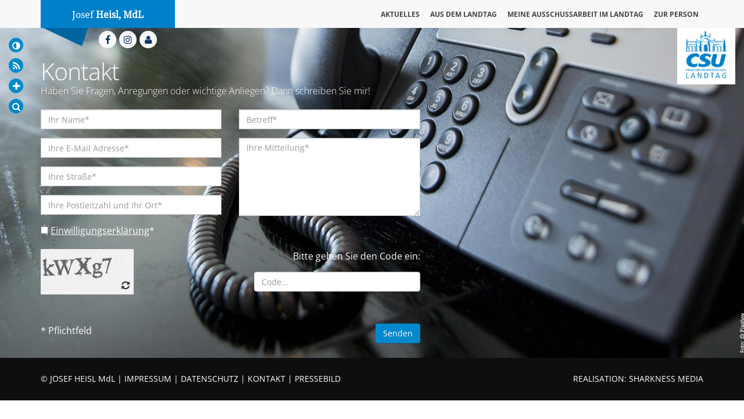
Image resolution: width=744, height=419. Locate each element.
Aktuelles (400, 14)
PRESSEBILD (318, 378)
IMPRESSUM (147, 378)
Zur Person (676, 14)
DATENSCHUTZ (209, 378)
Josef (108, 14)
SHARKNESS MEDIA (666, 378)
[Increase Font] (16, 86)
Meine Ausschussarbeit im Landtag (575, 14)
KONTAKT (266, 378)
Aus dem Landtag (463, 14)
